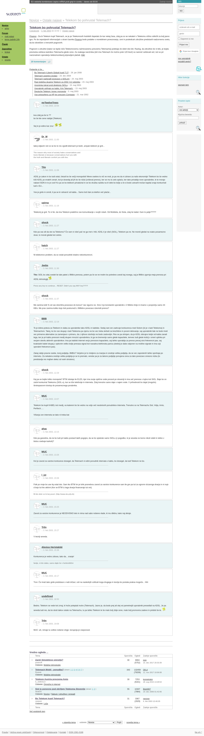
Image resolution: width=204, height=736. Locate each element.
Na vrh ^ (198, 732)
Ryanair (38, 672)
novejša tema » (133, 722)
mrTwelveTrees (50, 102)
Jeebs (45, 265)
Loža (46, 704)
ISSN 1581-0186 (76, 732)
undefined (47, 596)
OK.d (145, 670)
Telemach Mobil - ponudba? (49, 669)
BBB (44, 318)
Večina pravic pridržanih (20, 732)
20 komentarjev (38, 61)
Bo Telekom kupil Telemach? (50, 698)
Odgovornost (38, 732)
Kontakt (62, 732)
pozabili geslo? (184, 61)
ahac (44, 428)
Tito (44, 167)
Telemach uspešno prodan (45, 76)
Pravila (5, 732)
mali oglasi (9, 36)
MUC (44, 396)
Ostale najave (68, 31)
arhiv (7, 28)
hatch (45, 245)
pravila (8, 60)
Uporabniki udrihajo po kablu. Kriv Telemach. (53, 88)
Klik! (83, 55)
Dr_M (44, 136)
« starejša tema (69, 722)
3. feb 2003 (46, 31)
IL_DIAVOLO (40, 682)
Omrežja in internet (52, 684)
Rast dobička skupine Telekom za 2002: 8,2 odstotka (57, 82)
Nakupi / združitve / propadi (63, 694)
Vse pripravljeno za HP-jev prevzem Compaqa (54, 95)
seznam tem (183, 85)
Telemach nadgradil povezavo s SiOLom (51, 79)
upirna (45, 202)
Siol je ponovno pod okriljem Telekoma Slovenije (60, 689)
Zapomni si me (185, 38)
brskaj (7, 52)
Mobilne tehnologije (52, 665)
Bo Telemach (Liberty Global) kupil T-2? (51, 73)
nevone (146, 699)
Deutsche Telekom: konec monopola (50, 91)
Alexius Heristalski (52, 547)
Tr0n (44, 527)
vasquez (38, 701)
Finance (32, 36)
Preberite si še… (36, 69)
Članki (5, 44)
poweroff (38, 662)
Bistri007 (147, 689)
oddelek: (97, 722)
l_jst (44, 475)
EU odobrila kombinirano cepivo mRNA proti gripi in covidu (64, 2)
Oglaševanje (51, 732)
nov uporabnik (184, 58)
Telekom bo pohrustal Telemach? (52, 27)
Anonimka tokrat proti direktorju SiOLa (51, 85)
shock (45, 222)
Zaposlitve (7, 49)
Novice (5, 25)
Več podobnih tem (37, 711)
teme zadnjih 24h (12, 39)
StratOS (38, 691)
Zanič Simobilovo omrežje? (49, 660)
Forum (5, 33)
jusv (145, 660)
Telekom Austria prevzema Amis (51, 679)
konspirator (148, 679)
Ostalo (5, 57)
